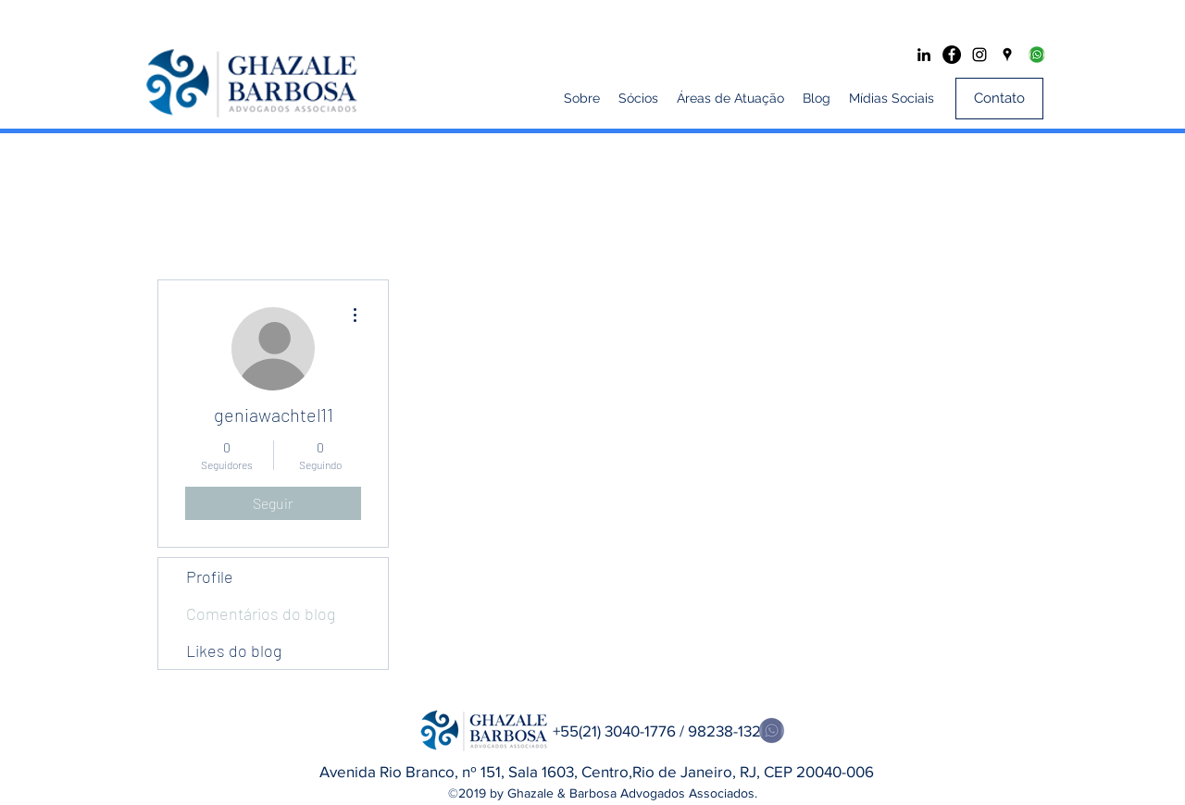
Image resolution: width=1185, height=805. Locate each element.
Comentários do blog (260, 613)
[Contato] (999, 98)
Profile (209, 576)
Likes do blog (233, 650)
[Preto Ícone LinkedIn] (924, 54)
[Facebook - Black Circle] (951, 54)
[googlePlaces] (1007, 54)
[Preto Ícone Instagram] (979, 54)
